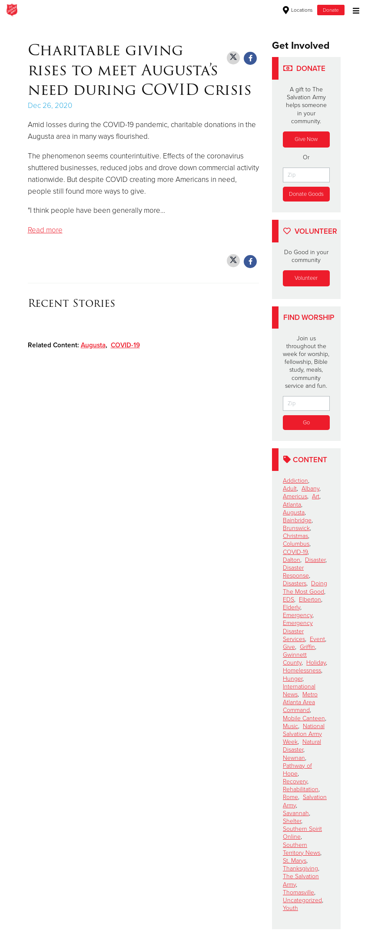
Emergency (297, 615)
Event (317, 639)
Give (289, 647)
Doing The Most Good (305, 587)
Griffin (307, 647)
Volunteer (306, 278)
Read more (45, 230)
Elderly (291, 607)
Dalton (291, 560)
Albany (310, 488)
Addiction (295, 480)
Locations (298, 10)
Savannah (296, 813)
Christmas (295, 536)
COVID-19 (125, 345)
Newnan (294, 758)
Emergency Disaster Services (298, 630)
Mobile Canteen (304, 718)
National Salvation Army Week (304, 734)
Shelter (292, 821)
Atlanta (292, 504)
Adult (290, 488)
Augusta (93, 345)
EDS (288, 599)
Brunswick (296, 528)
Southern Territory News (301, 849)
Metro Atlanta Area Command (300, 702)
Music (290, 726)
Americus (295, 496)
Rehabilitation (300, 789)
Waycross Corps (118, 10)
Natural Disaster (302, 745)
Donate (331, 10)
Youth (290, 908)
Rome (290, 797)
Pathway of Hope (297, 769)
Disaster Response (296, 571)
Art (315, 496)
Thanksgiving (300, 868)
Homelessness (302, 670)
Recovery (295, 781)
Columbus (296, 544)
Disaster (315, 560)
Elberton (310, 599)
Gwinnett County (295, 658)
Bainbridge (297, 520)
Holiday (316, 662)
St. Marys (294, 860)
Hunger (292, 678)
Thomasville (298, 892)
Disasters (294, 583)
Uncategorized (302, 900)
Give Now (306, 139)
